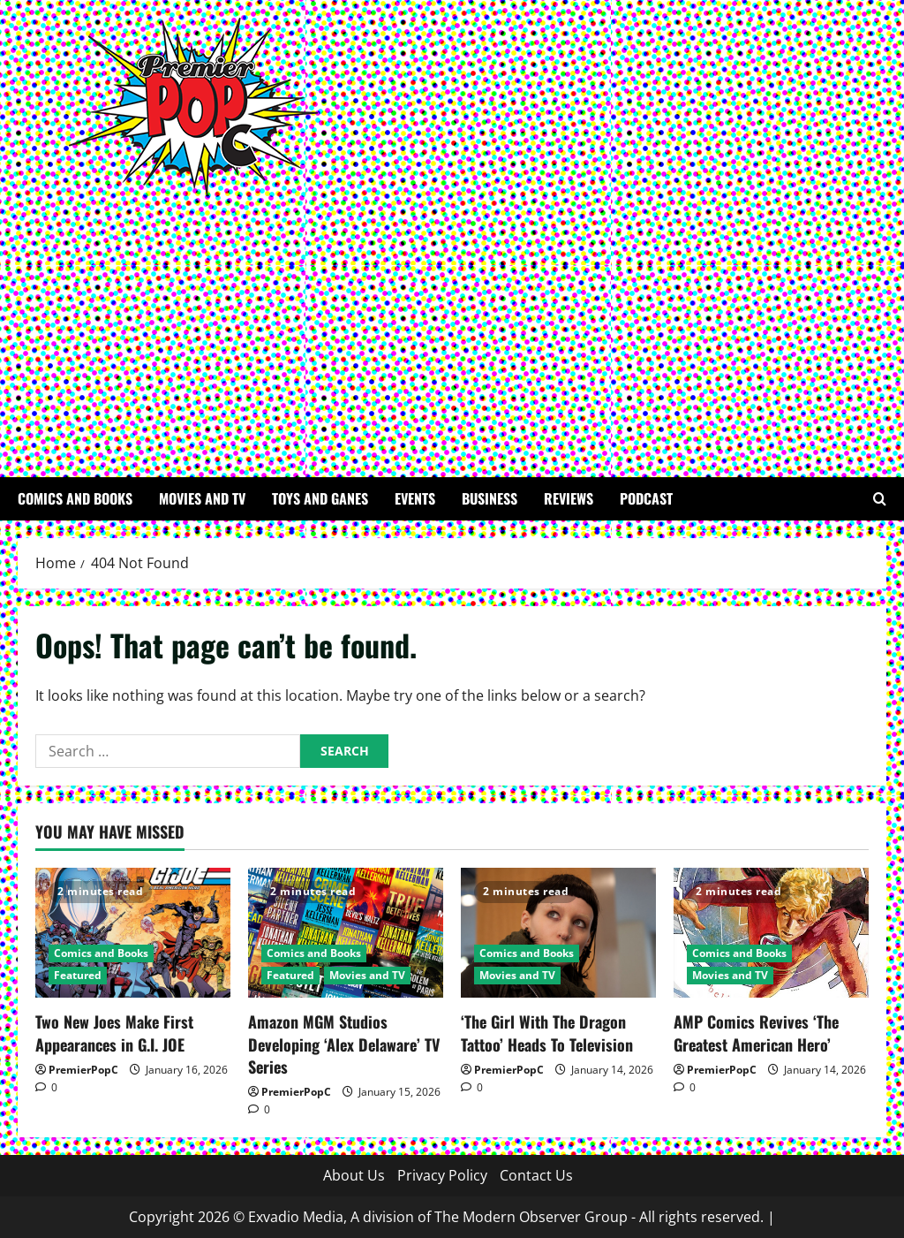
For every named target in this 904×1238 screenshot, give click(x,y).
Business (489, 498)
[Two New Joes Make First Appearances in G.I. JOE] (132, 933)
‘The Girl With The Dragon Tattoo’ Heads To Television (547, 1032)
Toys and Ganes (320, 498)
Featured (78, 975)
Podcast (646, 498)
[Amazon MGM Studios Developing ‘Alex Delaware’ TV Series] (345, 933)
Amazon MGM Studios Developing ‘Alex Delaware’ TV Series (344, 1043)
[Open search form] (879, 499)
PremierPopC (83, 1069)
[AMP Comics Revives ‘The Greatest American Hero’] (771, 933)
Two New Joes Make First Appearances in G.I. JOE (114, 1032)
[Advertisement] (448, 327)
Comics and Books (75, 498)
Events (415, 498)
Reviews (568, 498)
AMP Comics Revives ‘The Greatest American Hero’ (756, 1032)
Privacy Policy (442, 1175)
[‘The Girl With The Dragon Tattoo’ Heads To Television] (558, 933)
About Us (354, 1175)
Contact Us (536, 1175)
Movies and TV (202, 498)
